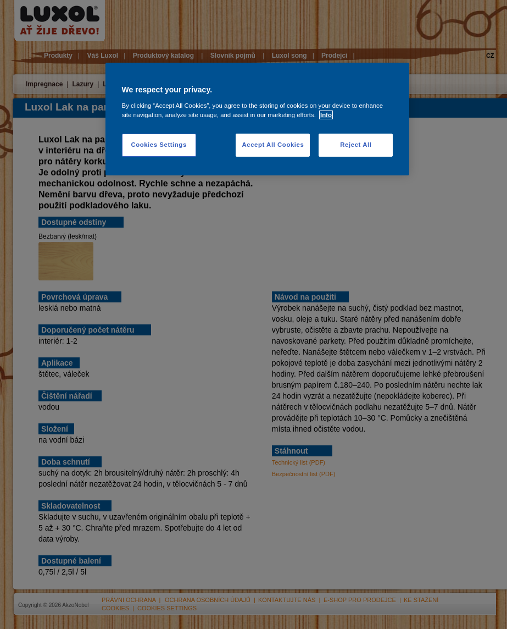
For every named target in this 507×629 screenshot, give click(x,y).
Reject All (355, 144)
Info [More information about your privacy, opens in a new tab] (326, 115)
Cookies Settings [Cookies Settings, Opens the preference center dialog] (158, 144)
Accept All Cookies (273, 144)
